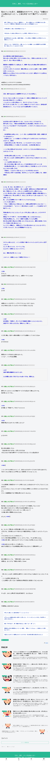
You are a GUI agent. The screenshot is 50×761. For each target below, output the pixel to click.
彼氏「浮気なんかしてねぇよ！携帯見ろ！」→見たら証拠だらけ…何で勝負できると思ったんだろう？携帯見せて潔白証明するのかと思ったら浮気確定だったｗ (25, 23)
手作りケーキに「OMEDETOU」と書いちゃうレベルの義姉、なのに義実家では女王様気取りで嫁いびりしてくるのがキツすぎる (25, 45)
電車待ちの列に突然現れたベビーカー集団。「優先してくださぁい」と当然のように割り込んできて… (25, 629)
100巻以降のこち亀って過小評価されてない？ (15, 28)
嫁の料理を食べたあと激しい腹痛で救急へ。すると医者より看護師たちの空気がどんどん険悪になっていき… (25, 39)
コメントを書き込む (25, 742)
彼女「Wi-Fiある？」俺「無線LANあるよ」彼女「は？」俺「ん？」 (20, 623)
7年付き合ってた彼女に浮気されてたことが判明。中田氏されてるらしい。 (21, 33)
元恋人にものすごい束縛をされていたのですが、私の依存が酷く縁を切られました (23, 634)
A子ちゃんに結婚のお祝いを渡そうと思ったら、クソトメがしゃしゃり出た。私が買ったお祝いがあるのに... (25, 618)
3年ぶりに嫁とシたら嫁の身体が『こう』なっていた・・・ (18, 612)
